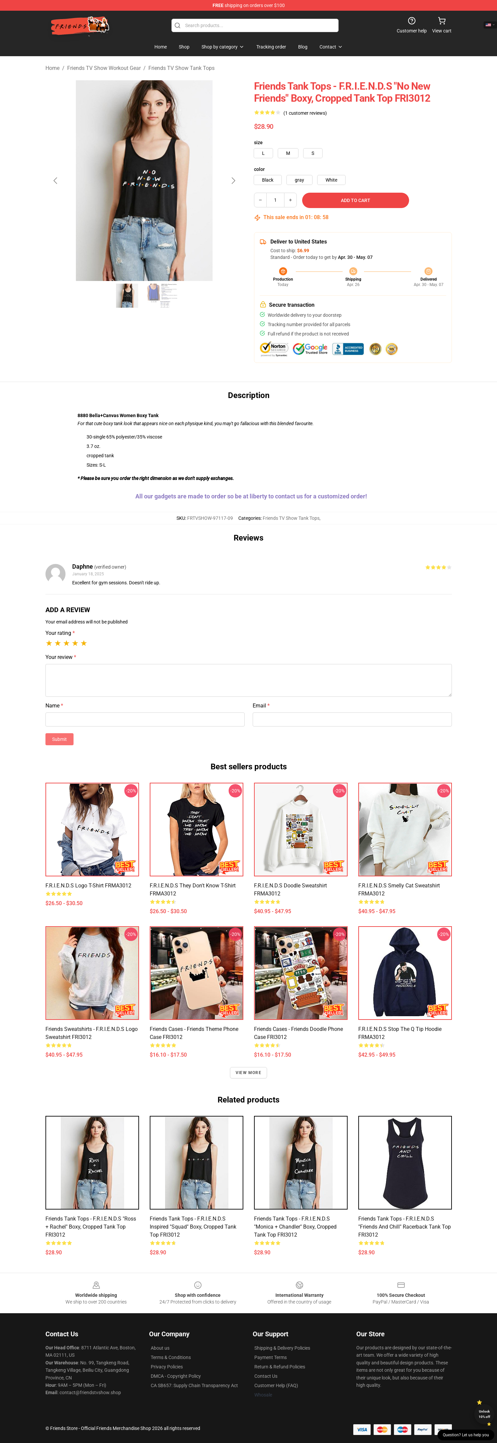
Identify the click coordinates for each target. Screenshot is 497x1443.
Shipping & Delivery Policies (282, 1348)
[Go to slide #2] (162, 296)
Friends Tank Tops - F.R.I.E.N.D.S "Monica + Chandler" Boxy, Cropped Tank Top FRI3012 (295, 1227)
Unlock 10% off (484, 1414)
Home (52, 68)
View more (248, 1072)
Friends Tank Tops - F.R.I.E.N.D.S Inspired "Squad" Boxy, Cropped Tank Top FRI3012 (193, 1227)
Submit (59, 739)
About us (160, 1348)
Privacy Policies (167, 1366)
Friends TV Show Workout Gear (104, 68)
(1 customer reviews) (305, 113)
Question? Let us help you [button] (466, 1435)
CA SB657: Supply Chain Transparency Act (194, 1385)
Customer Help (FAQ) (276, 1385)
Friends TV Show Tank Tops (181, 68)
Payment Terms (270, 1357)
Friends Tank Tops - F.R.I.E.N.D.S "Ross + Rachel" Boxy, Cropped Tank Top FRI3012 (90, 1227)
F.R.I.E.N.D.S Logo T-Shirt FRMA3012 (88, 885)
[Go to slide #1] (127, 296)
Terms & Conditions (171, 1357)
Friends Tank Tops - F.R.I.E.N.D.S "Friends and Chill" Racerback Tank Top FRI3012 (404, 1227)
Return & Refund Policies (279, 1366)
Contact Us (265, 1376)
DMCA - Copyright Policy (176, 1376)
